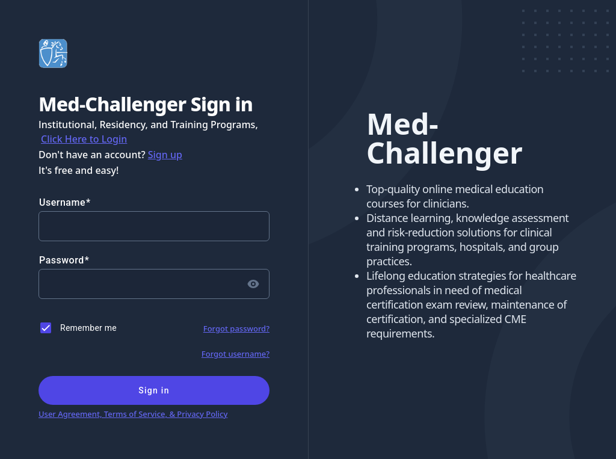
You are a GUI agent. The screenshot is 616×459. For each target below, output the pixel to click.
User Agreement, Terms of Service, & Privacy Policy (132, 413)
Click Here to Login (84, 139)
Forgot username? (236, 353)
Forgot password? (236, 328)
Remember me (88, 328)
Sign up (165, 154)
